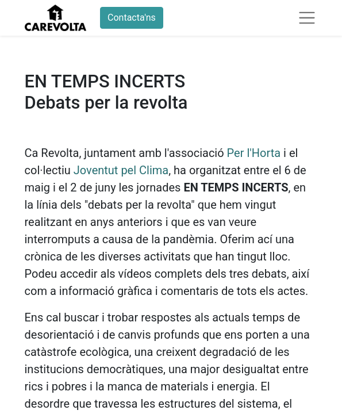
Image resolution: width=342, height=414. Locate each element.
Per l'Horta (254, 153)
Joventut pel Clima (121, 170)
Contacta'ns (131, 17)
